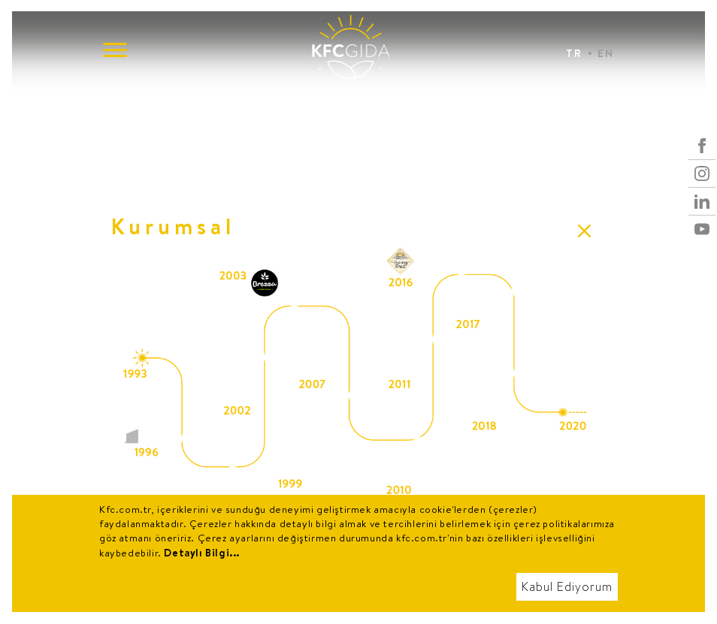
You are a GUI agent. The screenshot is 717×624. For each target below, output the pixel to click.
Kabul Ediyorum (567, 586)
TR (574, 53)
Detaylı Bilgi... (202, 552)
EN (606, 53)
